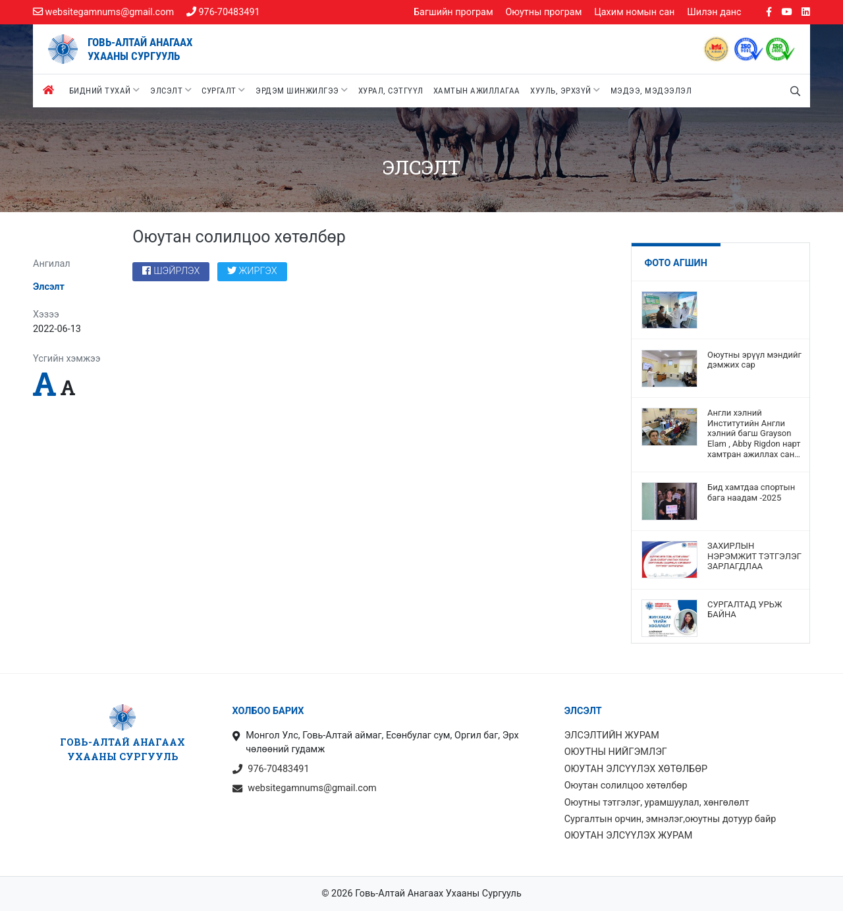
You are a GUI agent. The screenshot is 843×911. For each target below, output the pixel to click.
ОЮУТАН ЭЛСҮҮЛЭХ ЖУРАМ (628, 835)
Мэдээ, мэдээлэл (651, 91)
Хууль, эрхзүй (565, 90)
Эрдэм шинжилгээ (302, 90)
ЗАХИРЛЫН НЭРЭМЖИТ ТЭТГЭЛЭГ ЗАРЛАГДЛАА (754, 556)
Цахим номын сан (634, 12)
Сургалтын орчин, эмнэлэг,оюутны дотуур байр (670, 819)
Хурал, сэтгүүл (390, 91)
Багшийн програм (453, 12)
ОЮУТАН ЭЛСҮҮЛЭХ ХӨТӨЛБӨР (635, 769)
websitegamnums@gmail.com (103, 12)
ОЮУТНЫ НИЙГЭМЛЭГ (615, 752)
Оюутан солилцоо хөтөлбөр (626, 785)
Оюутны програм (543, 12)
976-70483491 (223, 12)
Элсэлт (171, 90)
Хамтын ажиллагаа (476, 91)
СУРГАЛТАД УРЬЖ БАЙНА (744, 609)
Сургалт (224, 90)
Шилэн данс (714, 12)
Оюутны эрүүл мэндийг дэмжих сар (754, 360)
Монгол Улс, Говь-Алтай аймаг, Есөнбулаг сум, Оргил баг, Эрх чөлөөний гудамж (375, 743)
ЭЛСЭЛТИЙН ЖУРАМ (611, 735)
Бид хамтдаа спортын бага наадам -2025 (751, 492)
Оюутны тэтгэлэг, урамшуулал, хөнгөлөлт (656, 802)
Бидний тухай (104, 90)
